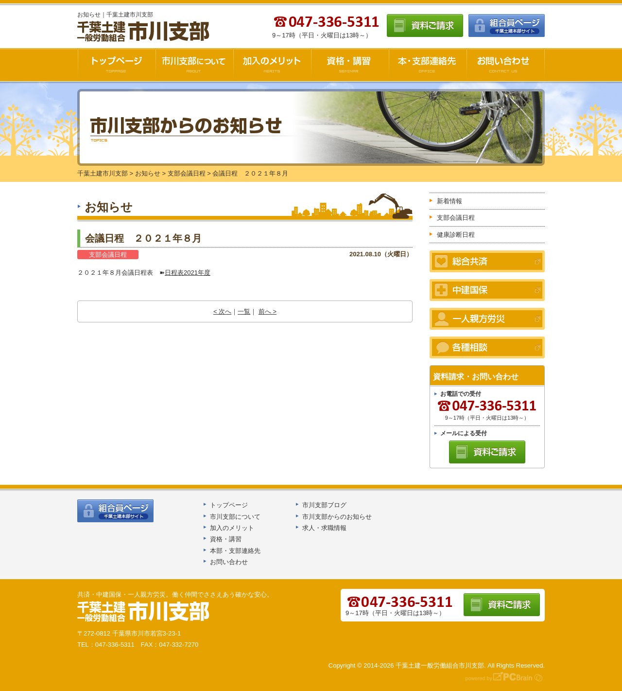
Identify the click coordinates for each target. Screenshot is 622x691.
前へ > (267, 311)
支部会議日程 (108, 254)
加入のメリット (272, 64)
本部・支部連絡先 (235, 550)
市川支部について (194, 64)
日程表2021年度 (187, 272)
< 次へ (222, 311)
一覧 (244, 311)
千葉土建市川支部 (144, 32)
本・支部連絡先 (427, 64)
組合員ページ (506, 25)
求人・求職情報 (324, 528)
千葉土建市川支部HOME (116, 64)
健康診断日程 (456, 234)
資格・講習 (350, 64)
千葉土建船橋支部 (143, 612)
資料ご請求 (425, 25)
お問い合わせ (505, 64)
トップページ (229, 505)
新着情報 (449, 201)
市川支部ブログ (324, 505)
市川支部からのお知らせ (337, 516)
